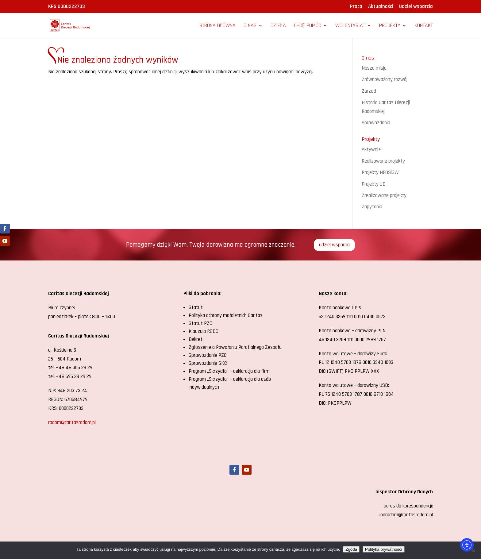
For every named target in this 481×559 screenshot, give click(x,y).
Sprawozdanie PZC (208, 355)
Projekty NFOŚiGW (380, 172)
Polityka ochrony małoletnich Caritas (226, 315)
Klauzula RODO (203, 331)
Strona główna (217, 26)
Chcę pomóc (307, 26)
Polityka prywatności (383, 549)
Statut (196, 307)
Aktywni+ (371, 149)
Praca (356, 7)
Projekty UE (373, 184)
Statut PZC (200, 323)
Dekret (195, 339)
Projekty (389, 26)
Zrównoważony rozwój (384, 79)
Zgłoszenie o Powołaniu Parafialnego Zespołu (235, 347)
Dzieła (278, 26)
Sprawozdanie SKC (208, 363)
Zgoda (351, 549)
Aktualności (380, 7)
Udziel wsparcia (416, 7)
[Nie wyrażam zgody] (473, 550)
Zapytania (372, 206)
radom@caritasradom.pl (72, 422)
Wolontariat (350, 26)
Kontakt (423, 26)
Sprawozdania (376, 122)
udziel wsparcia (334, 244)
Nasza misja (374, 68)
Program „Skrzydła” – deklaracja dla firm (229, 371)
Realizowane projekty (383, 161)
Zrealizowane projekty (384, 195)
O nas (250, 26)
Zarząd (369, 91)
